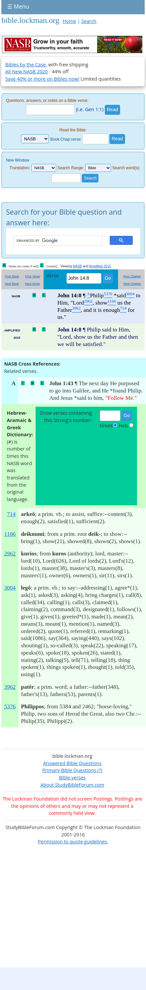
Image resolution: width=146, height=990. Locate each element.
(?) (99, 770)
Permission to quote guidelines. (73, 841)
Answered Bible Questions (72, 763)
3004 (10, 588)
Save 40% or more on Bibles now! (42, 79)
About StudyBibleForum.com (72, 785)
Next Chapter (132, 283)
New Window (17, 160)
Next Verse (32, 283)
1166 (10, 534)
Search (88, 21)
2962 (10, 553)
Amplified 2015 (100, 266)
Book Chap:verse (65, 139)
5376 (10, 706)
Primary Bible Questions (69, 770)
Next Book (12, 283)
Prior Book (12, 276)
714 (11, 514)
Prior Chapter (132, 276)
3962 (10, 687)
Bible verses (72, 777)
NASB (77, 266)
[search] (54, 241)
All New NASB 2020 (26, 71)
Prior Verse (32, 276)
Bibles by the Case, (26, 64)
